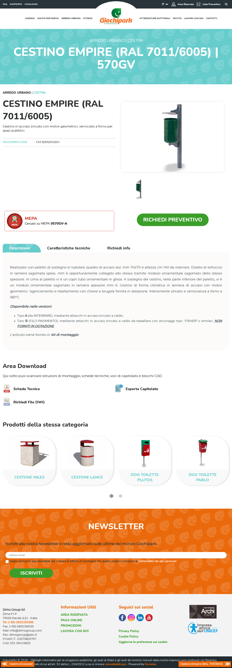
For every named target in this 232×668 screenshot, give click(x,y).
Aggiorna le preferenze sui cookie (143, 642)
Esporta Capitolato (136, 388)
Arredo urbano (71, 18)
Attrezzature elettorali (155, 18)
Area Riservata (182, 4)
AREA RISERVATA (74, 615)
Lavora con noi (194, 18)
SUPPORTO (16, 4)
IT (163, 4)
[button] (111, 496)
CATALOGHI (31, 4)
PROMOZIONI (71, 626)
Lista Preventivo (208, 4)
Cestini (39, 93)
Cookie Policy (128, 636)
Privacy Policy (129, 631)
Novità (177, 18)
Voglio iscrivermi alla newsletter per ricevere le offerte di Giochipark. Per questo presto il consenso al (93, 561)
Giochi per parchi (48, 18)
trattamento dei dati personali (157, 561)
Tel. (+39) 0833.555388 (18, 622)
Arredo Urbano (17, 93)
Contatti (211, 18)
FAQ (5, 4)
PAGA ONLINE (71, 620)
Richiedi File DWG (24, 402)
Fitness (87, 18)
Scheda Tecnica (21, 388)
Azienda (30, 18)
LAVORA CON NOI (75, 631)
